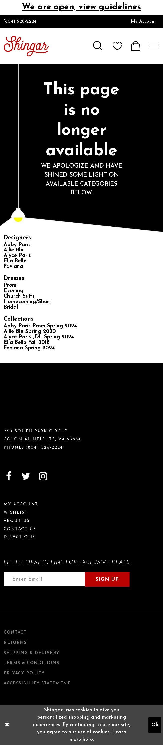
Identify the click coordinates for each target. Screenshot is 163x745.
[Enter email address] (44, 579)
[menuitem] (143, 21)
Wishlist (16, 513)
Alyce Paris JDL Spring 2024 (39, 337)
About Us (17, 521)
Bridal (11, 307)
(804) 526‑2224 (20, 21)
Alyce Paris (17, 255)
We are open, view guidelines (81, 7)
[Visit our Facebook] (8, 476)
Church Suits (19, 296)
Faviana (13, 266)
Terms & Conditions (31, 663)
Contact (15, 633)
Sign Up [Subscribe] (107, 579)
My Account (143, 21)
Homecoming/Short (27, 301)
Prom (10, 285)
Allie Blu (14, 250)
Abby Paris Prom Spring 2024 (40, 326)
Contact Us (20, 529)
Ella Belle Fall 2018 (26, 342)
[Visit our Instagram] (43, 476)
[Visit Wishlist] (117, 45)
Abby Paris (17, 244)
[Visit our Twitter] (26, 476)
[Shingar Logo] (31, 399)
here (87, 739)
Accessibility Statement (37, 683)
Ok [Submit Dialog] (154, 724)
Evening (13, 290)
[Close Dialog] (7, 725)
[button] (97, 45)
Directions (19, 537)
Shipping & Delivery (32, 653)
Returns (15, 643)
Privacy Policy (24, 673)
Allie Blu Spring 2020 (30, 331)
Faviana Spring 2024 (29, 348)
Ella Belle (15, 261)
